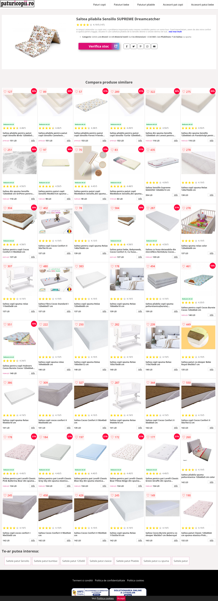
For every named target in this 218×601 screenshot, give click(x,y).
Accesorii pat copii (173, 4)
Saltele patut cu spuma (156, 561)
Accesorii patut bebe (202, 4)
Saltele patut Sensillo (17, 561)
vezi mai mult (175, 31)
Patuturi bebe (121, 4)
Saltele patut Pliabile (127, 561)
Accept (121, 598)
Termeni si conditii (83, 580)
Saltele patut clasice (101, 561)
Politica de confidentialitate (110, 580)
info (33, 140)
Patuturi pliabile (146, 4)
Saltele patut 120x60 (73, 561)
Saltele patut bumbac (45, 561)
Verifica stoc (104, 46)
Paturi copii (99, 4)
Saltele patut (181, 561)
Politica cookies (135, 580)
